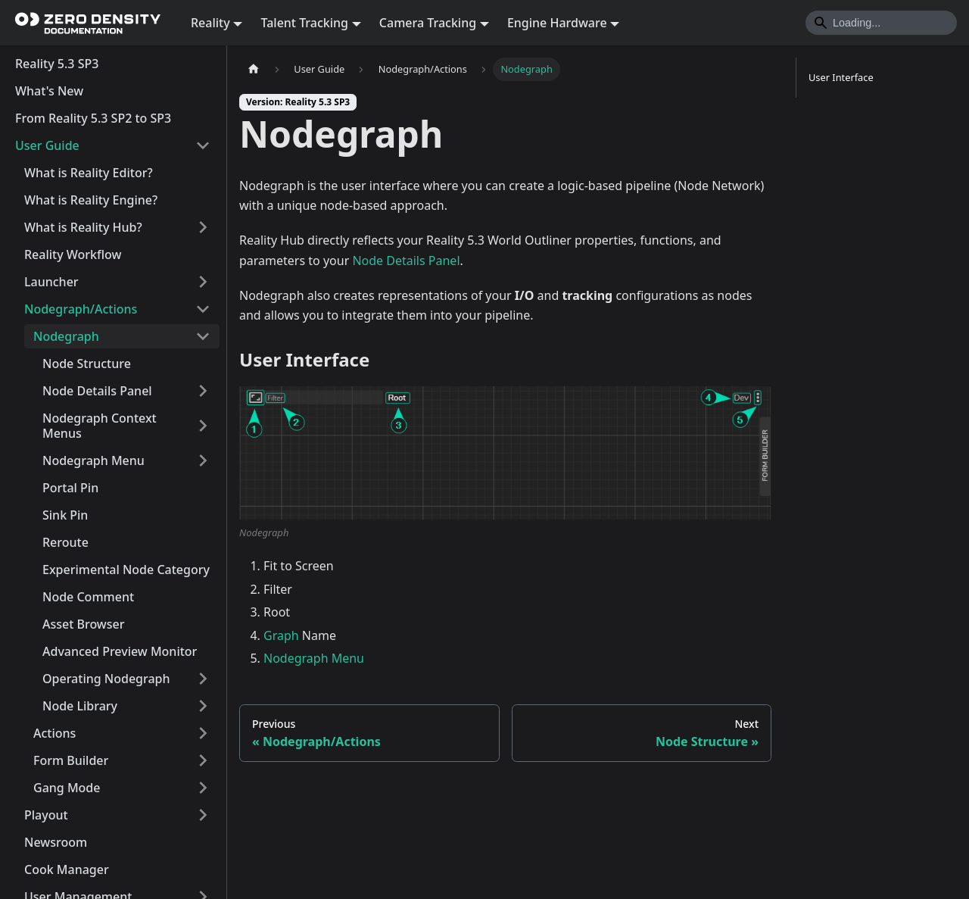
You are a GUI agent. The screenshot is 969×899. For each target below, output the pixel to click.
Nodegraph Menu (93, 460)
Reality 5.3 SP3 (56, 63)
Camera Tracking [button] (427, 22)
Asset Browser (83, 624)
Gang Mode (66, 787)
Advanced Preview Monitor (119, 651)
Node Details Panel (97, 390)
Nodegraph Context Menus (99, 426)
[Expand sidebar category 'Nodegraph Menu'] (203, 460)
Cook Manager (66, 869)
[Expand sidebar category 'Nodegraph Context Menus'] (203, 425)
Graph (281, 635)
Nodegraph (66, 336)
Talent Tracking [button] (304, 22)
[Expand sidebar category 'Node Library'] (203, 706)
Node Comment (88, 596)
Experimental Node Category (126, 569)
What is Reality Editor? (88, 172)
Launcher (51, 281)
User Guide (47, 145)
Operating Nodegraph (106, 678)
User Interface (841, 77)
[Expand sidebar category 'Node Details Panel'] (203, 391)
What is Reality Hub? (83, 227)
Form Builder (70, 760)
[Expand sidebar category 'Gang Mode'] (203, 788)
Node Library (79, 706)
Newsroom (55, 842)
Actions (54, 733)
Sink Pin (65, 515)
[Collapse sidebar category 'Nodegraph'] (203, 336)
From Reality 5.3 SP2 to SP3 (93, 118)
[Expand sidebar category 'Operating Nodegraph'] (203, 678)
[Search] (881, 23)
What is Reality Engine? (90, 200)
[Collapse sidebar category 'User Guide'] (203, 145)
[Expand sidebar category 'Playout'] (203, 815)
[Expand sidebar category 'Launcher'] (203, 282)
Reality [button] (210, 22)
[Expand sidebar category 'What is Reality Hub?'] (203, 227)
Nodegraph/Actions (80, 309)
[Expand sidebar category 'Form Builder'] (203, 760)
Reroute (65, 542)
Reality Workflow (72, 254)
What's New (49, 91)
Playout (46, 815)
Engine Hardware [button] (557, 22)
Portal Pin (70, 487)
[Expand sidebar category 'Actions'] (203, 733)
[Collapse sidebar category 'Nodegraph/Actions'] (203, 309)
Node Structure (86, 363)
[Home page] (253, 69)
